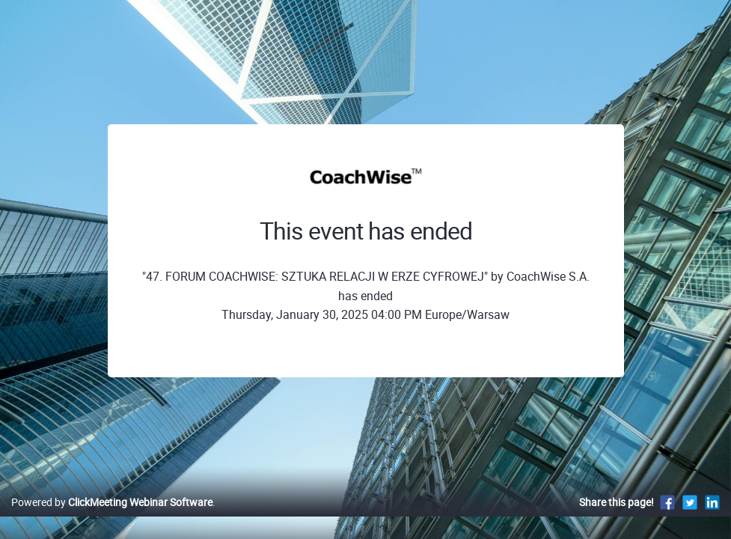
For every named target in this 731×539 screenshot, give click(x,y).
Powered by (111, 518)
